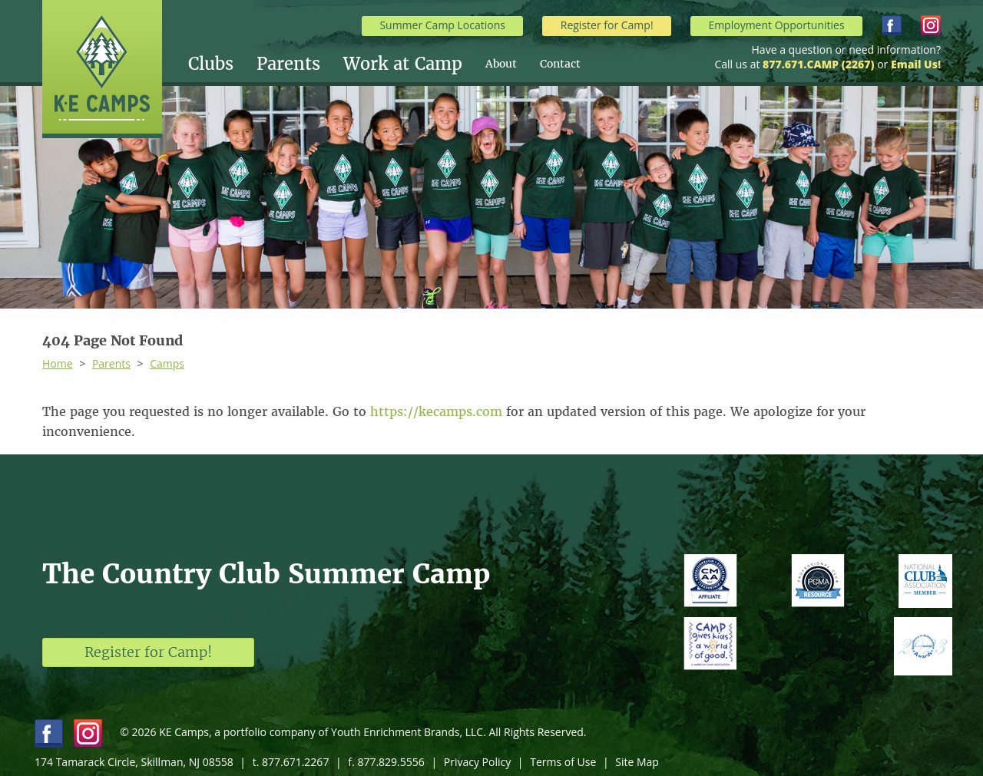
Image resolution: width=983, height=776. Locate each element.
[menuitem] (222, 63)
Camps (167, 363)
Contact (560, 63)
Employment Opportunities (776, 25)
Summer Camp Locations (442, 25)
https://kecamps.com (436, 411)
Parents (288, 63)
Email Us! (916, 64)
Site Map (637, 762)
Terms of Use (563, 762)
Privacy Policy (477, 762)
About (501, 63)
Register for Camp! (607, 25)
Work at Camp (402, 63)
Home (57, 363)
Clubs (210, 63)
